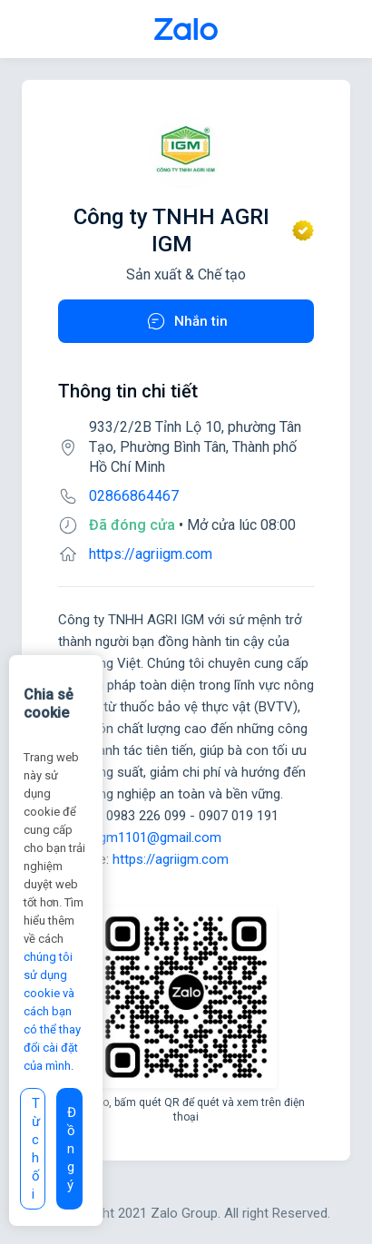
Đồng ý (71, 1148)
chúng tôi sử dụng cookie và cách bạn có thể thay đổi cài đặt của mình (52, 1011)
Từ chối (36, 1148)
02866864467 (134, 495)
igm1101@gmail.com (158, 837)
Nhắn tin (186, 321)
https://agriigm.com (150, 554)
